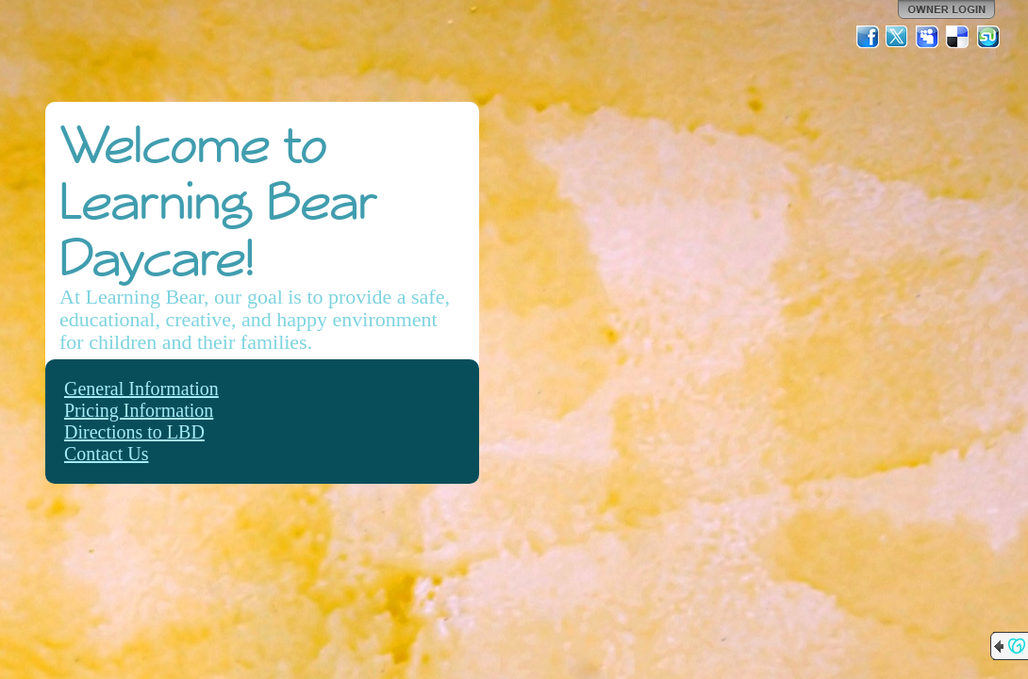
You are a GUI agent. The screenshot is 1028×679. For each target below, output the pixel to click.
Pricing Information (138, 410)
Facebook (867, 37)
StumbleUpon (988, 37)
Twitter (898, 37)
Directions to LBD (134, 432)
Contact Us (106, 453)
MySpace (928, 37)
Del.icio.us (958, 37)
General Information (141, 388)
